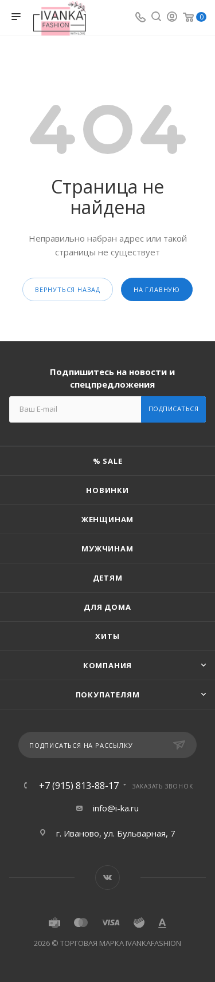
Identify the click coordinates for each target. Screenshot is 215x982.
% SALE (108, 461)
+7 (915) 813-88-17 (79, 785)
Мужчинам (107, 548)
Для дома (107, 607)
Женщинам (107, 519)
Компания (107, 665)
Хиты (107, 636)
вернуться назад (67, 289)
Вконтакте (107, 877)
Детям (108, 578)
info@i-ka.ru (116, 808)
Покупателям (108, 694)
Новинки (107, 490)
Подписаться (173, 408)
